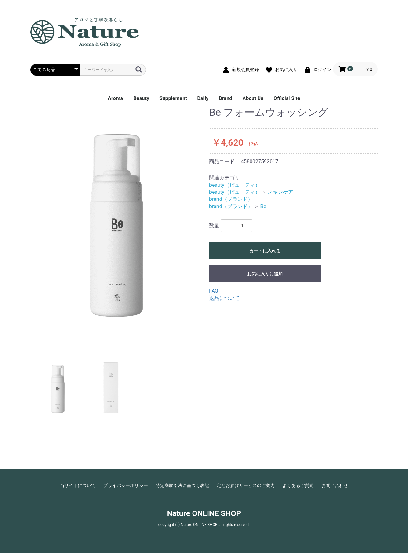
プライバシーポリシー (125, 485)
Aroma (115, 98)
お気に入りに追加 (265, 273)
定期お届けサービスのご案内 (246, 485)
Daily (202, 98)
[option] (117, 227)
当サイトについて (78, 485)
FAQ (213, 291)
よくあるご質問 (298, 485)
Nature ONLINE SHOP (204, 513)
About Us (252, 98)
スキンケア (280, 192)
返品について (224, 298)
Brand (225, 98)
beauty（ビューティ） (234, 185)
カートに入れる (264, 250)
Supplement (173, 98)
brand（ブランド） (231, 199)
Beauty (141, 98)
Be (263, 206)
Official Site (286, 98)
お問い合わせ (334, 485)
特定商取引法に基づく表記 (182, 485)
